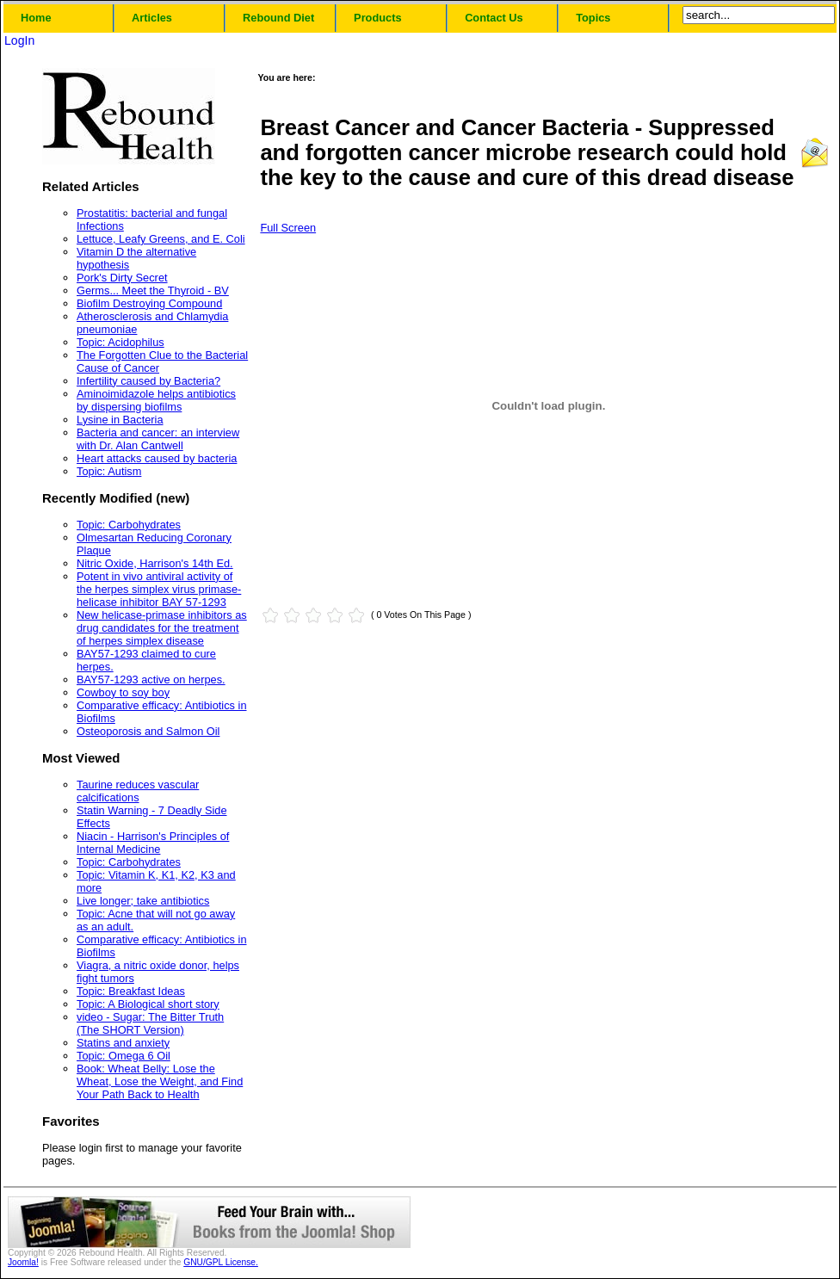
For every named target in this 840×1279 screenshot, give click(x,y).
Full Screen (288, 227)
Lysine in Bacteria (120, 419)
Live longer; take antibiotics (143, 900)
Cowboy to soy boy (123, 692)
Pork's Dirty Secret (122, 277)
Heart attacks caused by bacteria (157, 458)
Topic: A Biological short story (148, 1004)
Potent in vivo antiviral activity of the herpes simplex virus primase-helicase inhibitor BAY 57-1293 (159, 589)
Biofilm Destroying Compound (149, 303)
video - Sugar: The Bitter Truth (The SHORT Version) (150, 1023)
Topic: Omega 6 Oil (123, 1055)
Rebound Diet (278, 17)
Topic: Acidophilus (120, 342)
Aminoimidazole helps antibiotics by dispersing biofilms (156, 400)
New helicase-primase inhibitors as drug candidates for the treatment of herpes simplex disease (162, 628)
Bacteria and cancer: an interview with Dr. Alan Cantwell (158, 439)
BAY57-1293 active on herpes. (151, 679)
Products (377, 17)
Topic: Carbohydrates (129, 524)
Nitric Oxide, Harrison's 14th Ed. (155, 563)
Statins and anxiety (123, 1042)
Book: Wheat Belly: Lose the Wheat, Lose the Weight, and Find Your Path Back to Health (160, 1081)
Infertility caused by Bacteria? (148, 380)
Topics (593, 17)
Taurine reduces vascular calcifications (138, 791)
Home (36, 17)
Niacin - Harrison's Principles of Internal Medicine (153, 843)
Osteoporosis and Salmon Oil (148, 731)
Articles (152, 17)
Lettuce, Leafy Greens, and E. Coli (161, 238)
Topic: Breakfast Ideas (131, 991)
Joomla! (23, 1262)
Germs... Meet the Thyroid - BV (153, 290)
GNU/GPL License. (220, 1262)
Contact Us (494, 17)
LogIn (19, 40)
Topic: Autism (109, 471)
